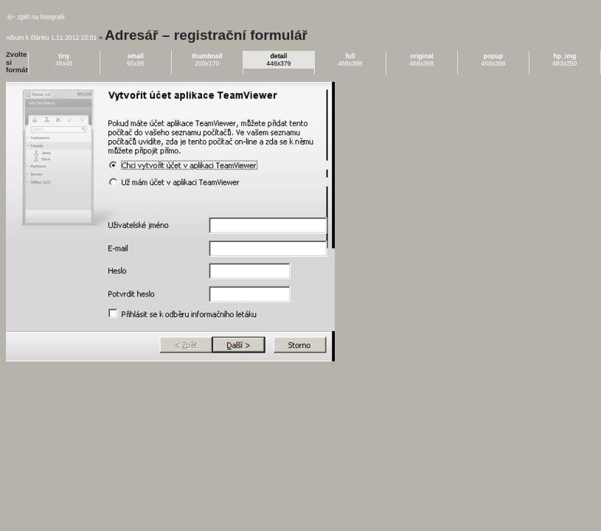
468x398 (350, 59)
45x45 (64, 59)
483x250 (564, 59)
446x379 (278, 59)
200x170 (207, 59)
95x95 (136, 59)
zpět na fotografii (41, 17)
